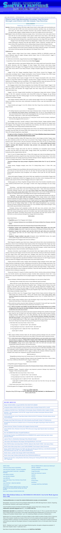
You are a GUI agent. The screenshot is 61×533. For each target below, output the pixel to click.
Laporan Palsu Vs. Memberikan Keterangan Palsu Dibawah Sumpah (20, 439)
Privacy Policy (34, 480)
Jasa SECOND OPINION (8, 476)
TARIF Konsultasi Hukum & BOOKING (12, 467)
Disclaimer (34, 482)
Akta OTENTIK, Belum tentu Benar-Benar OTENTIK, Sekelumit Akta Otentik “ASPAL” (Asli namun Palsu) (28, 444)
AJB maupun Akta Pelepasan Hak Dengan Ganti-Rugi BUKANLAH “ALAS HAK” (22, 441)
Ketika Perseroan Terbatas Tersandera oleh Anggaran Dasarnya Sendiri (21, 426)
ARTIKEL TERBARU (36, 467)
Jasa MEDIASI (6, 478)
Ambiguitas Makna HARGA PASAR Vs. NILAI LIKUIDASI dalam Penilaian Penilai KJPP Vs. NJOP (27, 407)
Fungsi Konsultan (35, 471)
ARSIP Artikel (6, 465)
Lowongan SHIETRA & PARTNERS (39, 484)
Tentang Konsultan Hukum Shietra (39, 469)
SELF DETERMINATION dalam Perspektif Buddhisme (16, 432)
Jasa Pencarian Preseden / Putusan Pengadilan (14, 469)
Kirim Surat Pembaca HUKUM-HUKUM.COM (13, 491)
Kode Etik (33, 478)
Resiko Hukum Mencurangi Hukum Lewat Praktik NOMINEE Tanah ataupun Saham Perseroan (26, 446)
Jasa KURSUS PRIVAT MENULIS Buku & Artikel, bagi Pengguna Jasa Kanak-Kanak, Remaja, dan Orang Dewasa (15, 488)
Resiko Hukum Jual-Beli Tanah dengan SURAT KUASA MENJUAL (19, 452)
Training (33, 476)
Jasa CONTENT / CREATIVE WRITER (12, 483)
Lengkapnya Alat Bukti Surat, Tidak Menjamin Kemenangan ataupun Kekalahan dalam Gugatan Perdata (29, 410)
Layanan (33, 475)
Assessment (6, 485)
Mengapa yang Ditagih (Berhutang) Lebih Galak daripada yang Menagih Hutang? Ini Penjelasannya (27, 420)
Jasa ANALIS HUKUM (8, 474)
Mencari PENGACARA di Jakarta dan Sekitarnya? (43, 465)
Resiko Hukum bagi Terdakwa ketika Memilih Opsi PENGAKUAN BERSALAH (22, 455)
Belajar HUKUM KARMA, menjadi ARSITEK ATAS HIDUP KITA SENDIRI (20, 405)
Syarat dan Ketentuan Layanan (38, 473)
